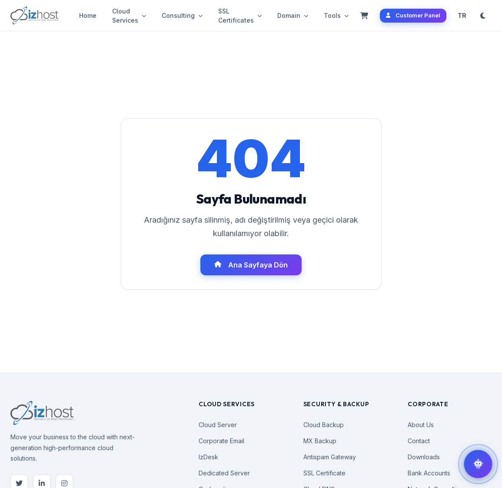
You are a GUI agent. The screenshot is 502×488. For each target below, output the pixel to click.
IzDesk (208, 457)
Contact (419, 441)
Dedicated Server (224, 473)
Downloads (424, 457)
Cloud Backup (323, 424)
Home (87, 15)
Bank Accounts (429, 473)
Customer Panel (413, 15)
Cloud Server (218, 424)
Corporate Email (221, 441)
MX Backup (319, 441)
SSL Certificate (324, 473)
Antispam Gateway (329, 457)
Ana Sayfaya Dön (251, 265)
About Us (421, 424)
